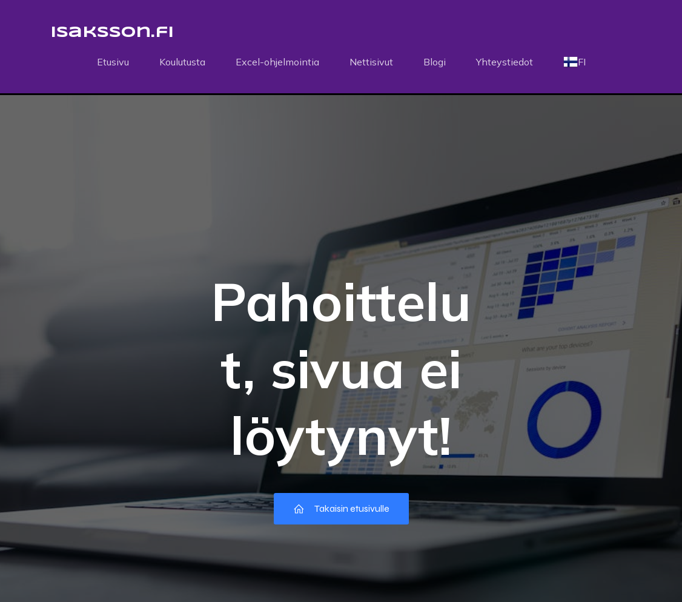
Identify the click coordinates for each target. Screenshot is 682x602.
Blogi (434, 62)
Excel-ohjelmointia (277, 62)
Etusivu (113, 62)
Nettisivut (371, 62)
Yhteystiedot (504, 62)
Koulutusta (182, 62)
